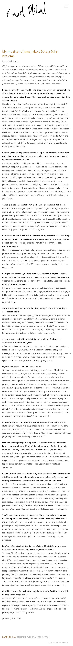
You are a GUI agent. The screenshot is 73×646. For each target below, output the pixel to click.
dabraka (63, 642)
